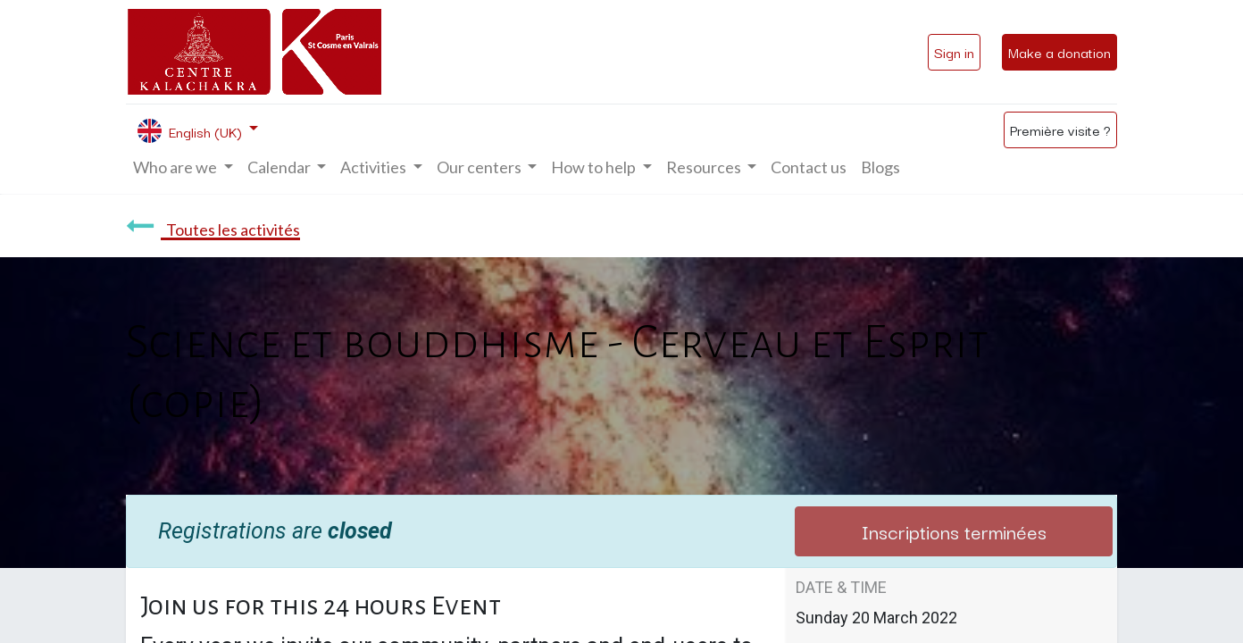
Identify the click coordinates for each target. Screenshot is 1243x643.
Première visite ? (1060, 129)
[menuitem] (808, 167)
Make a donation (1059, 52)
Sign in (954, 52)
